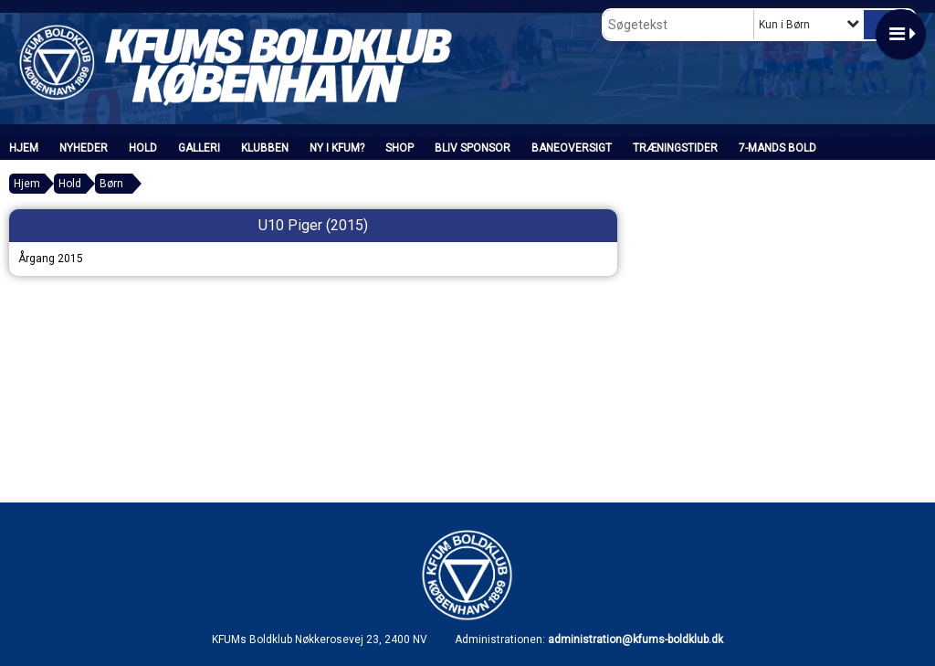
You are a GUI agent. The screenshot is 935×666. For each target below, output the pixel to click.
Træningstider (675, 148)
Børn (111, 183)
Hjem (23, 148)
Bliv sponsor (472, 148)
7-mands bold (777, 148)
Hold (143, 148)
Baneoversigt (571, 148)
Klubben (265, 148)
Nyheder (83, 148)
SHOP (399, 148)
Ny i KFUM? (337, 148)
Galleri (199, 148)
